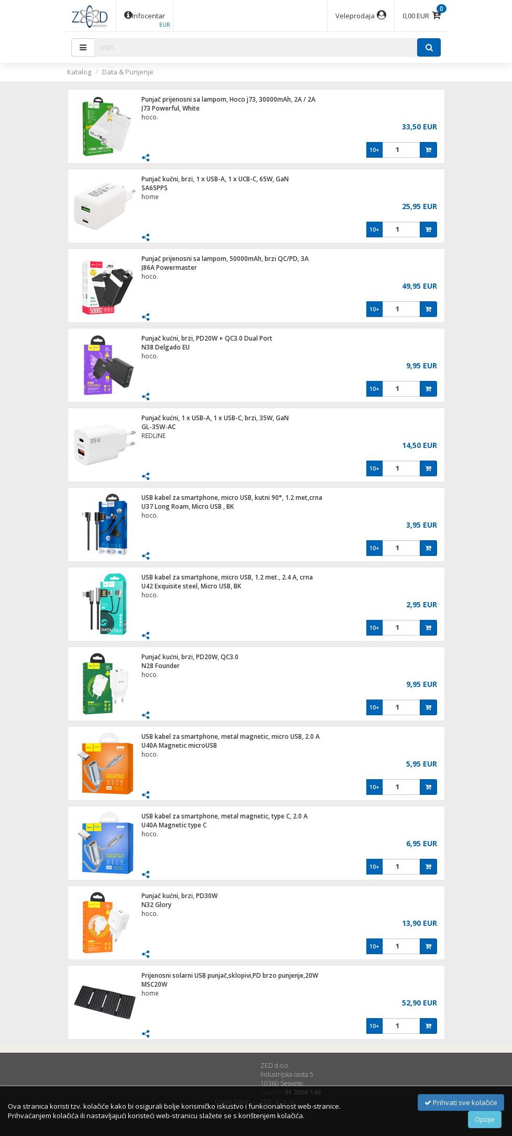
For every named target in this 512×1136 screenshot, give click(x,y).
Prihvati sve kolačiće (460, 1102)
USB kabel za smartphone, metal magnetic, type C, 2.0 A (224, 816)
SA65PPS (154, 187)
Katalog (79, 72)
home (150, 196)
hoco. (149, 117)
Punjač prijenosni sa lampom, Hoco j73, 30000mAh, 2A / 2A (228, 99)
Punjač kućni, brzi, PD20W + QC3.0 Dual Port (207, 338)
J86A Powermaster (169, 267)
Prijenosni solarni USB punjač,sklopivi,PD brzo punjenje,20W (229, 975)
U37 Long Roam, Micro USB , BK (187, 506)
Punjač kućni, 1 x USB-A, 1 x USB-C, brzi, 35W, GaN (215, 417)
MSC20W (154, 984)
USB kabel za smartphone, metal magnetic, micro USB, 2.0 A (230, 736)
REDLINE (153, 435)
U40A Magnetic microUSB (179, 745)
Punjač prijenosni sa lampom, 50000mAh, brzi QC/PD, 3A (225, 258)
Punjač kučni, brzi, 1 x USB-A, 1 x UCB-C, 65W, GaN (215, 178)
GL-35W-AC (158, 426)
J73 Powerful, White (170, 108)
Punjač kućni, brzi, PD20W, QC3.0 (189, 656)
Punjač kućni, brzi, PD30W (179, 895)
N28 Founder (160, 665)
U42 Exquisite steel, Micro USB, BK (191, 586)
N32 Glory (156, 904)
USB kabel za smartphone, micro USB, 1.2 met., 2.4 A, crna (227, 577)
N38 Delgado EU (165, 347)
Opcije (485, 1119)
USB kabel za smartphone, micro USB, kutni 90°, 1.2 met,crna (231, 497)
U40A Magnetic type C (173, 825)
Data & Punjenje (128, 72)
